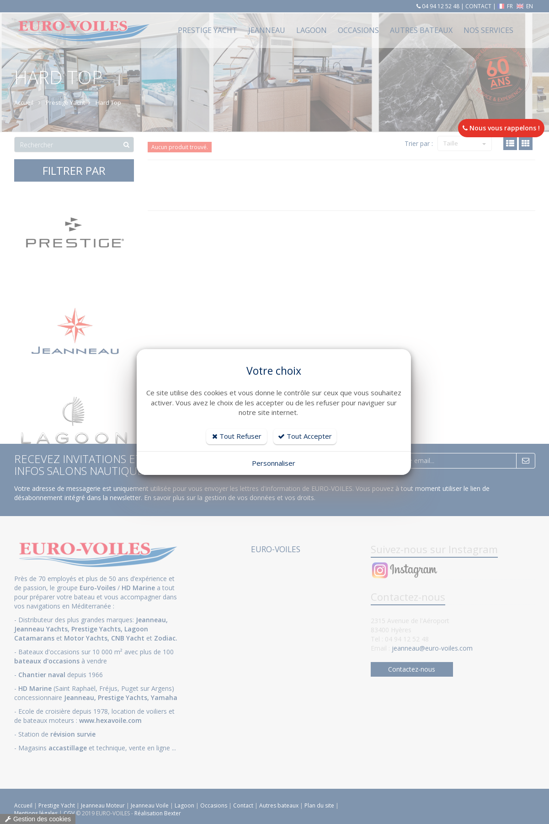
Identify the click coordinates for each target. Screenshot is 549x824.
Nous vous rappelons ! (501, 128)
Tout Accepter (305, 436)
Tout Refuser (236, 436)
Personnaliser (273, 463)
